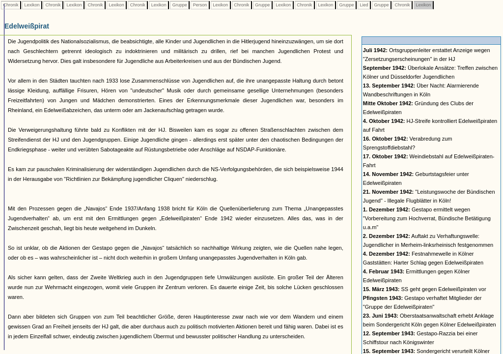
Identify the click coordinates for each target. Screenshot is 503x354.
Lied (364, 4)
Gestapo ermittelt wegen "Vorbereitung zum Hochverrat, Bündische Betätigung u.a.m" (427, 218)
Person (200, 4)
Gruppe (179, 4)
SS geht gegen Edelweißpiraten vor (424, 289)
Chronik (11, 4)
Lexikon (32, 4)
